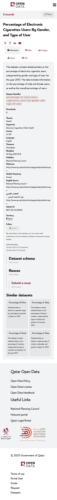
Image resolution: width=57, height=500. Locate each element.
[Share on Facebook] (10, 43)
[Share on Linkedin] (15, 43)
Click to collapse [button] (13, 275)
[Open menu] (54, 5)
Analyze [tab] (42, 50)
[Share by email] (20, 43)
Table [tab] (28, 50)
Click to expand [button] (13, 263)
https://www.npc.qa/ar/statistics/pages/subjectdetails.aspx (28, 203)
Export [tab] (11, 58)
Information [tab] (13, 50)
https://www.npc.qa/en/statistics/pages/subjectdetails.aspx (28, 170)
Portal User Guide (17, 481)
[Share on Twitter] (5, 43)
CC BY (9, 135)
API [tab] (25, 58)
